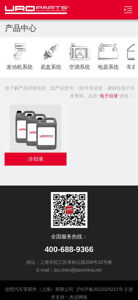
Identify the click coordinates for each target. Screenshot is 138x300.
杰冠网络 (78, 297)
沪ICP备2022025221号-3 (101, 289)
